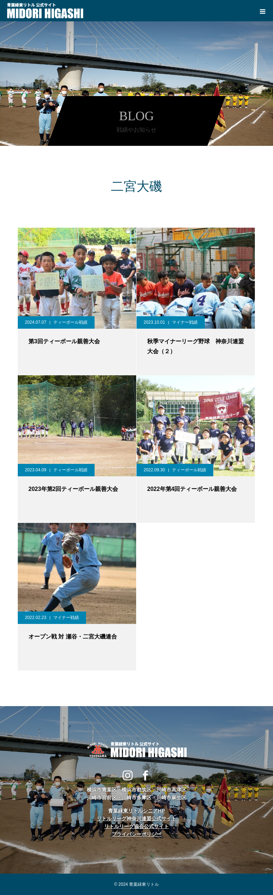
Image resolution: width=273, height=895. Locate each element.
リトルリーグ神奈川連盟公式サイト (136, 818)
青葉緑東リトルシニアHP (136, 811)
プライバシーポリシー (136, 834)
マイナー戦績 (185, 322)
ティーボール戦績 (70, 322)
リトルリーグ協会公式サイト (136, 826)
